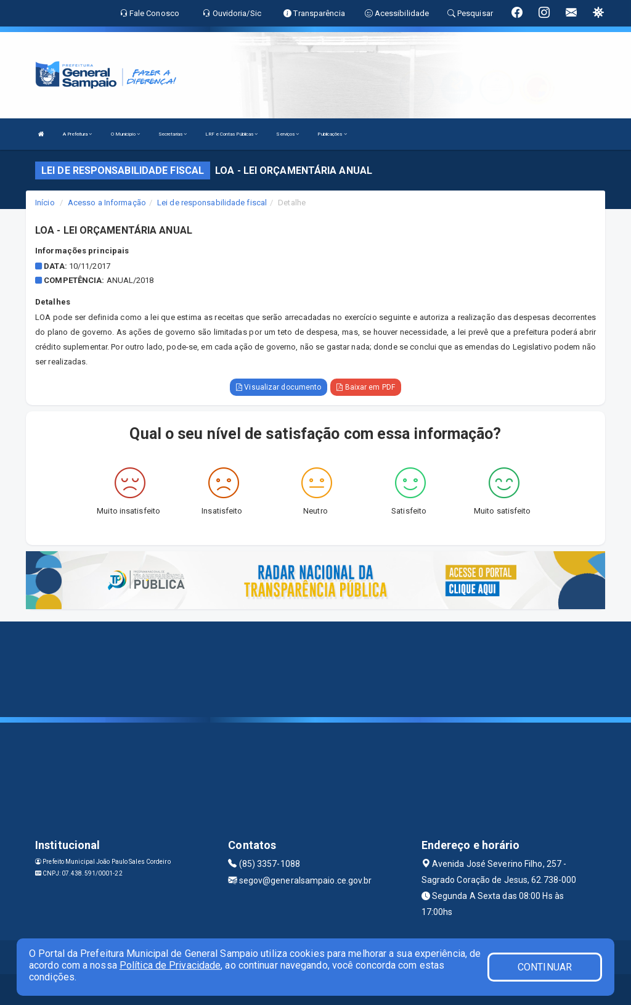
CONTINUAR (545, 967)
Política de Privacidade (170, 965)
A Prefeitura (77, 134)
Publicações (331, 134)
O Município (125, 134)
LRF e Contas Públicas (231, 134)
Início (45, 202)
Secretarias (172, 134)
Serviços (287, 134)
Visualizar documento (278, 387)
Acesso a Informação (107, 202)
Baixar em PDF (365, 387)
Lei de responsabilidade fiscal (212, 202)
